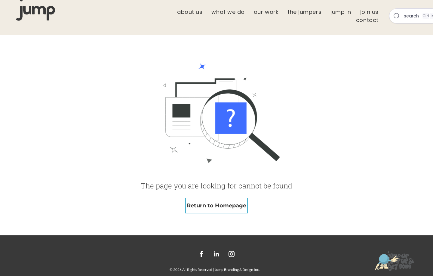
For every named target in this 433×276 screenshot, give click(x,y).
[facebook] (201, 255)
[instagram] (231, 255)
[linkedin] (216, 255)
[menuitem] (190, 12)
